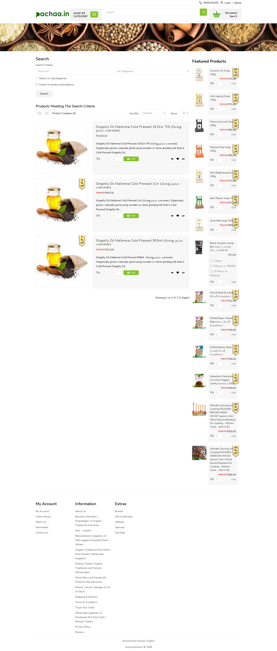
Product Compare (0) (64, 113)
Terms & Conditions (86, 602)
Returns (79, 632)
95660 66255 (211, 2)
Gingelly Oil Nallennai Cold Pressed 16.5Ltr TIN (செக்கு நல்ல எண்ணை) (139, 129)
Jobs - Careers (83, 530)
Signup (237, 2)
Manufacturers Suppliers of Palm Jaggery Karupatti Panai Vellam (91, 540)
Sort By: (134, 113)
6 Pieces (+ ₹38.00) (222, 266)
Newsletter (42, 527)
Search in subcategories (51, 78)
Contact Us (42, 532)
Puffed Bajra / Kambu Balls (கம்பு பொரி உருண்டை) (222, 321)
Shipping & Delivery (86, 597)
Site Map (120, 532)
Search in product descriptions (55, 84)
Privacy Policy (83, 627)
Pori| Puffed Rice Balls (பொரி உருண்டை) (222, 294)
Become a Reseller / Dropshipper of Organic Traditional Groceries (88, 521)
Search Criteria (44, 65)
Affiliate (119, 522)
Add (133, 158)
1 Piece (216, 261)
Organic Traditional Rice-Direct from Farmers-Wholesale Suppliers (92, 554)
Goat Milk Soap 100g (222, 220)
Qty (98, 158)
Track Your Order (85, 607)
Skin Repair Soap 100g (223, 198)
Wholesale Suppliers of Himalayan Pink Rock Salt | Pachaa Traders (90, 617)
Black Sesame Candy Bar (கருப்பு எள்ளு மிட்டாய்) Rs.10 (222, 246)
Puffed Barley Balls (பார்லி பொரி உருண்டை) (221, 351)
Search (203, 12)
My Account (42, 511)
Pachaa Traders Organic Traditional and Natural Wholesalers (89, 568)
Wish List (41, 522)
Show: (174, 113)
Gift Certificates (124, 516)
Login (227, 2)
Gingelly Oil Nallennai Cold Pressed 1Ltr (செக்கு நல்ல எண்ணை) (137, 186)
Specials (120, 527)
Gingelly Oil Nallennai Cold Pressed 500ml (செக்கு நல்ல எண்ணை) (139, 242)
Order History (43, 516)
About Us (80, 511)
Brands (119, 511)
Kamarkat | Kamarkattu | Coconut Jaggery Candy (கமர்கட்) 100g (223, 380)
